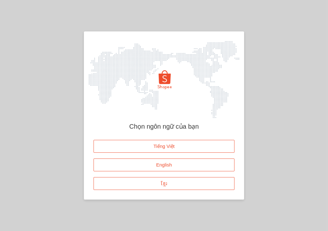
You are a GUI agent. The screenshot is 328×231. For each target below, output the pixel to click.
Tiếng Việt (164, 146)
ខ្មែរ (164, 183)
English (164, 164)
